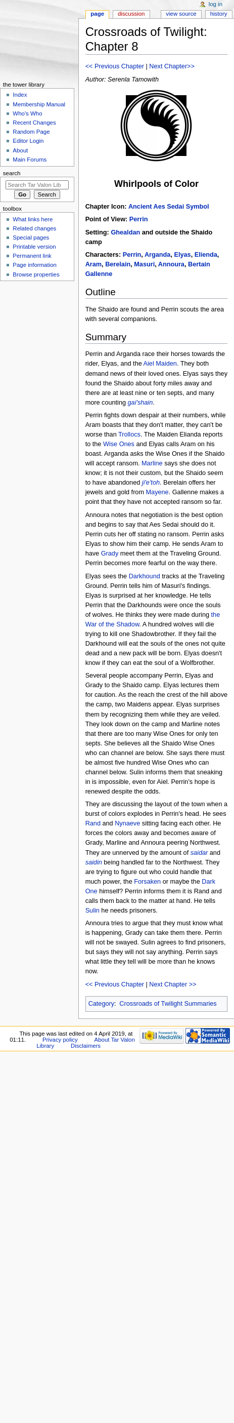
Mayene (157, 492)
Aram (93, 264)
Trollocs (129, 434)
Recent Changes (34, 123)
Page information (35, 265)
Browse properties (36, 274)
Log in (215, 4)
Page (97, 14)
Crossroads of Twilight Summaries (167, 1003)
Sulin (92, 910)
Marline (152, 463)
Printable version (34, 247)
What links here (33, 219)
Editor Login (28, 141)
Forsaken (147, 881)
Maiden (166, 363)
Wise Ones (118, 444)
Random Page (31, 132)
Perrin (138, 219)
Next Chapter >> (172, 984)
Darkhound (144, 576)
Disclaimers (86, 1046)
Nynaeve (127, 823)
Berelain (117, 264)
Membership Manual (39, 104)
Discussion (131, 14)
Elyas (182, 254)
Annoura (171, 264)
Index (20, 95)
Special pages (31, 237)
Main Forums (29, 159)
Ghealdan (125, 232)
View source (181, 14)
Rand (93, 823)
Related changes (34, 228)
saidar (199, 852)
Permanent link (32, 256)
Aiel (149, 363)
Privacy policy (60, 1040)
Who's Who (27, 113)
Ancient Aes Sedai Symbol (168, 206)
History (218, 14)
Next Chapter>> (172, 66)
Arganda (157, 254)
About (20, 150)
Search (12, 173)
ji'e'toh (151, 482)
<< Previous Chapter (114, 66)
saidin (93, 862)
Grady (110, 553)
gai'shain (140, 402)
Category (101, 1003)
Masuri (144, 264)
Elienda (206, 254)
